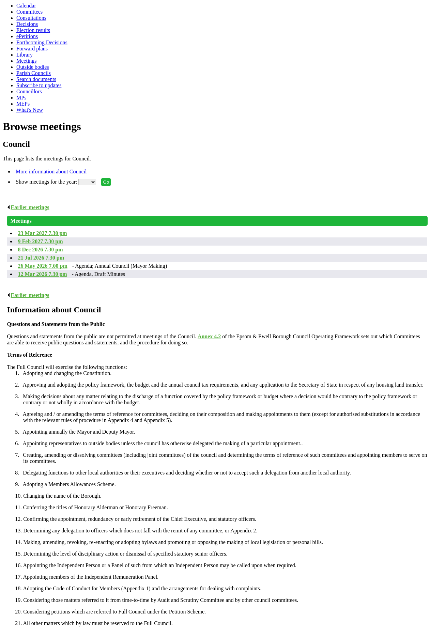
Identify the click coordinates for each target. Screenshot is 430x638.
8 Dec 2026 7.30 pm (40, 249)
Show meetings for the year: (47, 182)
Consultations (31, 18)
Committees (29, 12)
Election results (33, 30)
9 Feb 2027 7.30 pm (40, 241)
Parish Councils (33, 73)
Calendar (26, 6)
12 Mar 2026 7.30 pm (42, 274)
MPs (21, 97)
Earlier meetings (28, 207)
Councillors (29, 91)
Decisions (27, 24)
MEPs (23, 104)
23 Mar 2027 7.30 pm (42, 233)
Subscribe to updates (38, 85)
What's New (29, 110)
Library (24, 55)
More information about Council (51, 171)
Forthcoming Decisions (41, 42)
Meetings (26, 61)
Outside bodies (32, 67)
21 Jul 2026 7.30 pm (41, 258)
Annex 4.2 (209, 336)
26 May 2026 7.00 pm (42, 266)
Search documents (36, 79)
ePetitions (27, 36)
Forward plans (32, 48)
